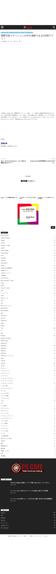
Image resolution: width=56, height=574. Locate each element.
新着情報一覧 (4, 446)
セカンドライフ (4, 410)
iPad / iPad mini (8, 30)
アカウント (3, 368)
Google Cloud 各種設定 (6, 268)
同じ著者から (31, 181)
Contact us (45, 536)
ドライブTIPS (4, 420)
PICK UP (3, 318)
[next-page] (29, 201)
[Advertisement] (28, 12)
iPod (2, 290)
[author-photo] (28, 171)
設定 (2, 453)
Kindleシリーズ (4, 298)
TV (1, 330)
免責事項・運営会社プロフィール (15, 536)
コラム (2, 400)
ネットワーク (4, 425)
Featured (3, 260)
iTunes (2, 295)
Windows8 (3, 353)
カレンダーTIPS (5, 393)
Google (2, 265)
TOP (2, 328)
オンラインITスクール (6, 388)
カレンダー (3, 390)
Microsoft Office (4, 310)
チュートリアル (4, 413)
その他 (2, 365)
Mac (2, 303)
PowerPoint (3, 320)
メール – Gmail (4, 431)
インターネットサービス (7, 378)
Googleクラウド (5, 270)
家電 (2, 443)
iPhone (22, 32)
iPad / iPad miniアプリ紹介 (17, 30)
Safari (2, 323)
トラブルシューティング (7, 415)
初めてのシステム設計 (6, 438)
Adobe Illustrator (5, 235)
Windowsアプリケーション (7, 355)
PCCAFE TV (4, 315)
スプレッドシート (5, 408)
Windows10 (3, 345)
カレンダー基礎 (4, 395)
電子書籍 (3, 456)
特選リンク (25, 536)
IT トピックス (4, 293)
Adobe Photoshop (5, 238)
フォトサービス (4, 428)
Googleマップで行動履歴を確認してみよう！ (9, 198)
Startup (2, 325)
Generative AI (4, 263)
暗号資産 (3, 448)
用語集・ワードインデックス (36, 536)
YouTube (3, 360)
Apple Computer (5, 250)
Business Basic (4, 253)
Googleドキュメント (6, 273)
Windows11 (3, 348)
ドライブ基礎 (4, 423)
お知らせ (3, 363)
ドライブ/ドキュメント (6, 418)
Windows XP (4, 343)
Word (2, 358)
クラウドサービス (5, 398)
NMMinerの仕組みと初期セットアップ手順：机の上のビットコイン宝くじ (30, 482)
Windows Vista (4, 340)
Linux (2, 300)
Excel (2, 255)
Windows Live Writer (6, 338)
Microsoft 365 (4, 308)
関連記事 (24, 181)
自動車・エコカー (5, 451)
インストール (4, 375)
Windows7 (3, 350)
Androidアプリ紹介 (5, 245)
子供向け (3, 441)
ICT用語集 (3, 275)
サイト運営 (3, 405)
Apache (3, 248)
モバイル (3, 433)
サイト (2, 403)
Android (3, 240)
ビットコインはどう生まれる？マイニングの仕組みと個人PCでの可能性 (29, 490)
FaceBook (3, 258)
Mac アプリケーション (6, 305)
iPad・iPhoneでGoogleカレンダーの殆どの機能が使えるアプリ (13, 162)
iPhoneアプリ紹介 (28, 32)
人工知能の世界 (4, 436)
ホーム (2, 30)
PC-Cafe (4, 41)
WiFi (2, 333)
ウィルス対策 (4, 385)
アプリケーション (5, 370)
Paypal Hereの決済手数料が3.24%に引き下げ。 (42, 162)
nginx (2, 313)
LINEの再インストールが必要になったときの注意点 (46, 198)
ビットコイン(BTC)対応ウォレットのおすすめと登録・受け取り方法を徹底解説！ (31, 498)
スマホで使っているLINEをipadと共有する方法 (27, 198)
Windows (3, 335)
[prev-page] (27, 201)
